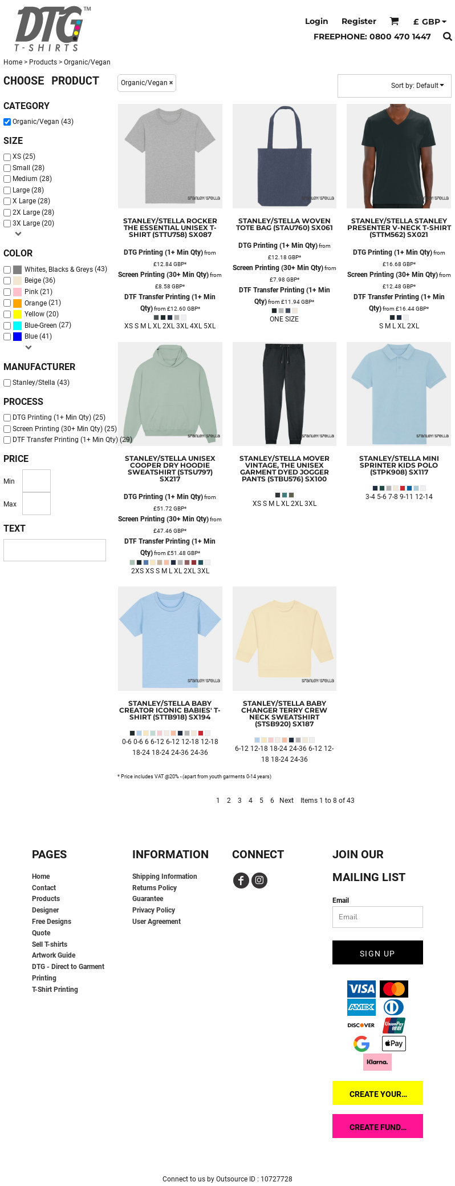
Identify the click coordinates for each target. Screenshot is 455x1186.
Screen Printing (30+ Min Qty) (163, 275)
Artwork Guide (53, 955)
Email (340, 900)
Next (286, 801)
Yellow (34, 314)
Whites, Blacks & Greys (59, 270)
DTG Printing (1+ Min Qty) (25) (59, 417)
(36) (34, 280)
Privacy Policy (153, 910)
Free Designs (51, 922)
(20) (36, 314)
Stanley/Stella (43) (41, 383)
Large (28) (28, 190)
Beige (33, 280)
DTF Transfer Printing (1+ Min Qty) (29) (72, 440)
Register (359, 21)
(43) (60, 269)
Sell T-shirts (49, 944)
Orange (36, 303)
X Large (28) (31, 201)
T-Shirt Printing (55, 990)
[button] (394, 21)
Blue (31, 336)
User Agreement (156, 922)
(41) (32, 336)
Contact (44, 888)
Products (43, 62)
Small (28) (28, 168)
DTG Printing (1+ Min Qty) (163, 252)
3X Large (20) (33, 223)
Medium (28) (32, 179)
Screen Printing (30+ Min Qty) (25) (65, 429)
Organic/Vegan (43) (43, 122)
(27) (42, 325)
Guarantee (147, 899)
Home (12, 62)
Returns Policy (154, 888)
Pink (31, 292)
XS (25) (24, 156)
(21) (32, 292)
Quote (41, 933)
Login (316, 21)
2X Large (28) (33, 212)
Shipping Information (164, 877)
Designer (45, 910)
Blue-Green (41, 325)
